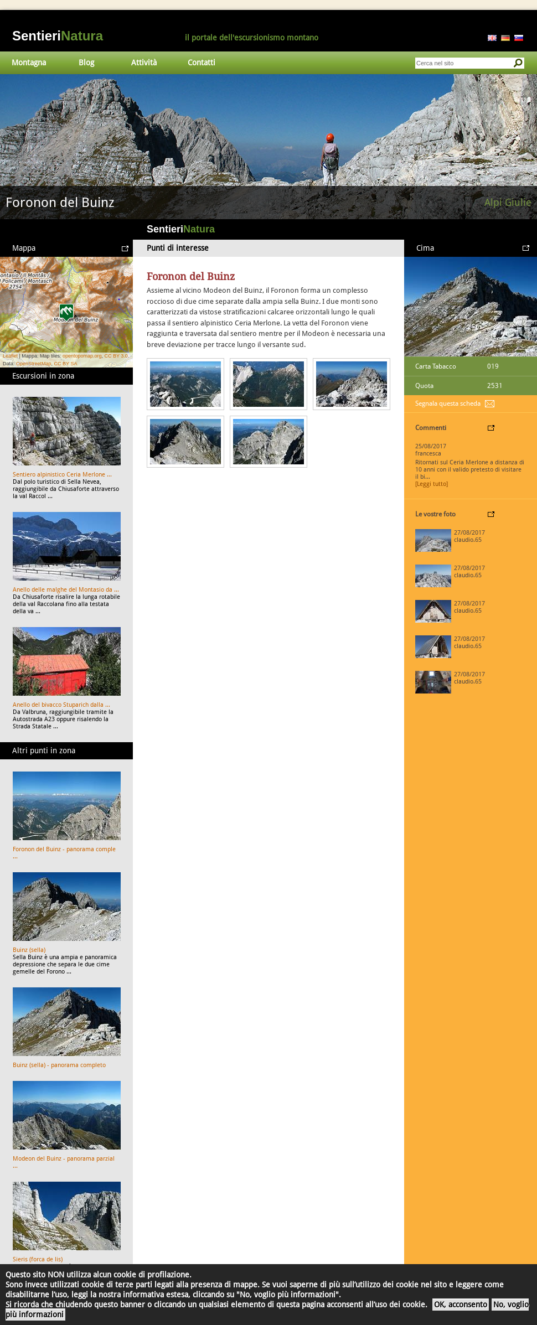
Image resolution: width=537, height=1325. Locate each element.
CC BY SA (66, 363)
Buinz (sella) (29, 950)
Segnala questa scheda (448, 403)
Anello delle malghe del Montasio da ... (66, 589)
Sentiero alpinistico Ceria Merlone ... (62, 474)
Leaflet (10, 356)
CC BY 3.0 (115, 356)
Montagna (29, 62)
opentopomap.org (82, 356)
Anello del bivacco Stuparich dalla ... (61, 704)
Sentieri (57, 35)
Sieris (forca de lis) (38, 1259)
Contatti (201, 62)
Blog (86, 62)
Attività (144, 62)
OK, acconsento (460, 1304)
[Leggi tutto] (431, 484)
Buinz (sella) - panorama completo (59, 1065)
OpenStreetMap (33, 363)
